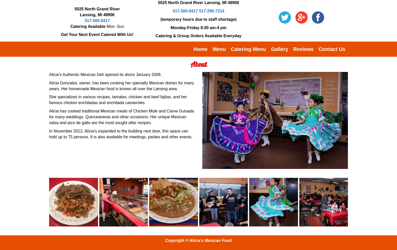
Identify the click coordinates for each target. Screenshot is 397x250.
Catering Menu (248, 49)
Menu (219, 49)
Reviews (303, 49)
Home (200, 49)
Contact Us (332, 49)
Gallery (279, 49)
